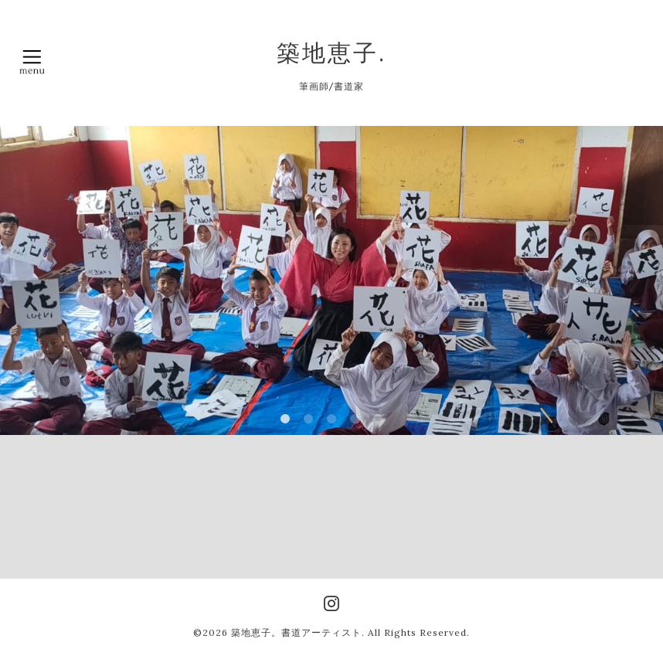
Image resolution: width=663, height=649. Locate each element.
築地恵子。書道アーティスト (296, 632)
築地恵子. (331, 52)
